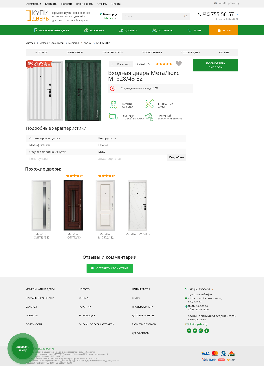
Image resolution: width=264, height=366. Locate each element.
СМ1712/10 (74, 236)
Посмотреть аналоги (215, 65)
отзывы (224, 52)
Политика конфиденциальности (40, 349)
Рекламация (87, 315)
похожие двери (190, 52)
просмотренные (152, 52)
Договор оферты (143, 315)
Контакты (51, 3)
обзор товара (75, 52)
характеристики (112, 52)
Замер (194, 30)
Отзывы (102, 3)
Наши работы (84, 3)
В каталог (41, 52)
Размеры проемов (144, 324)
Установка (162, 30)
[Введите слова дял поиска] (152, 16)
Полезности (34, 324)
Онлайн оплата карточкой (96, 324)
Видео (136, 298)
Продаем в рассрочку (40, 298)
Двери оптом (140, 333)
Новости (66, 3)
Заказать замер (22, 348)
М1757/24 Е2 (106, 236)
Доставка (128, 30)
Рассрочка (94, 30)
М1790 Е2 (138, 234)
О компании (33, 3)
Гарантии (85, 306)
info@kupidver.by (226, 3)
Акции (223, 30)
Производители (142, 306)
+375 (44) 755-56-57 (201, 289)
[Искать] (186, 16)
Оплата (116, 3)
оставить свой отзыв (109, 268)
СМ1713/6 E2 (42, 236)
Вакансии (32, 306)
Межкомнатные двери (51, 30)
